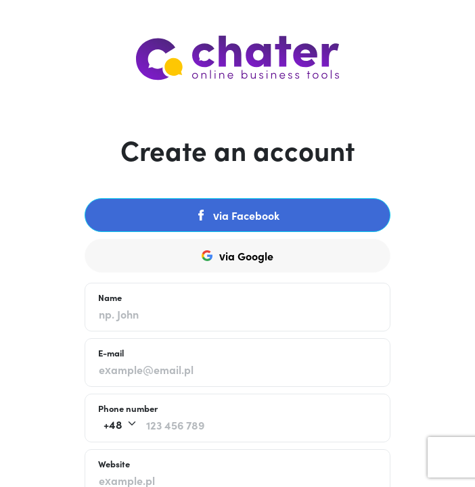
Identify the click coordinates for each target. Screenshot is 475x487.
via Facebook (237, 215)
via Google (237, 255)
